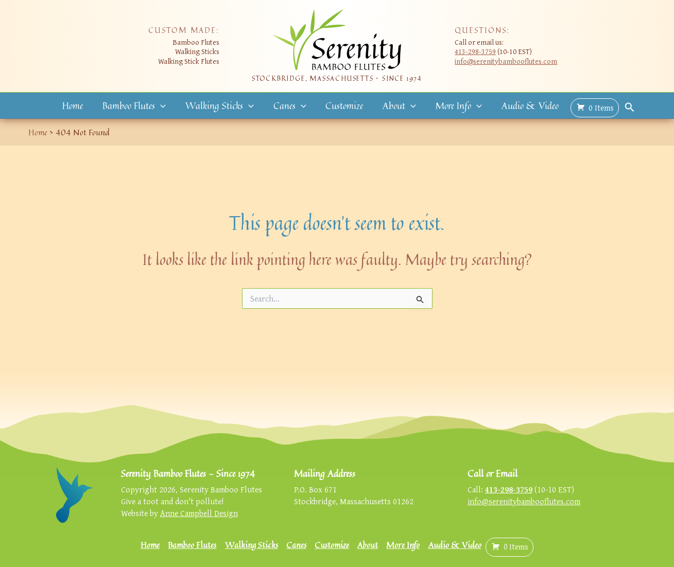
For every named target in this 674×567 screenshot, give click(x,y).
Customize (343, 106)
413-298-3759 (475, 51)
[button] (165, 106)
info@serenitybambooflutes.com (506, 61)
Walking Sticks (222, 106)
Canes (290, 106)
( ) (587, 106)
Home (79, 106)
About (396, 106)
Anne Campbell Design (199, 513)
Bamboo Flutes (139, 106)
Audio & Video (523, 106)
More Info (454, 106)
